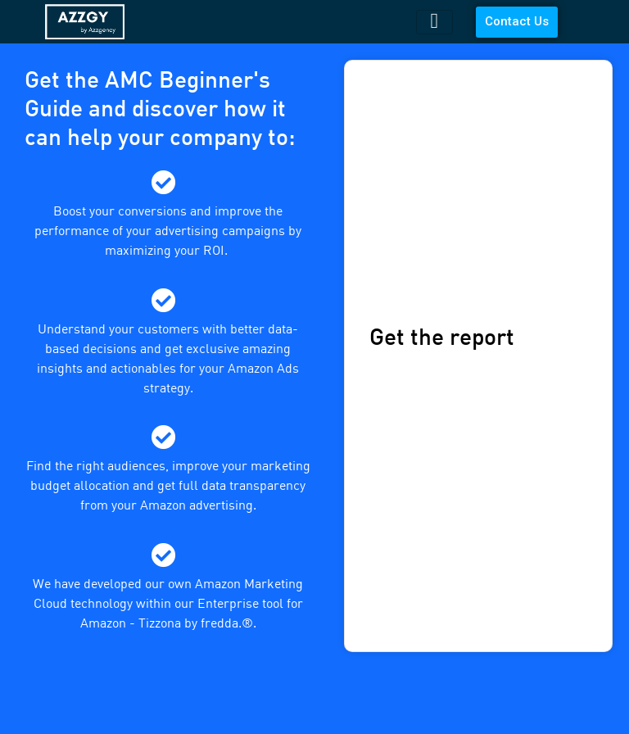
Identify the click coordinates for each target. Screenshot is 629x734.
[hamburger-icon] (434, 22)
